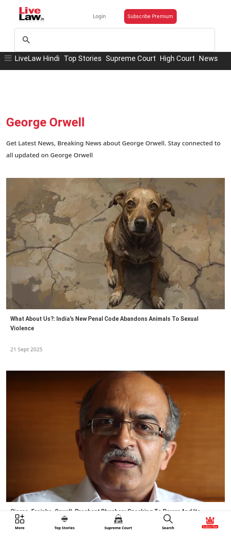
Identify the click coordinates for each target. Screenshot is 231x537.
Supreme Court (131, 58)
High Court (177, 58)
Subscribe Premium (150, 16)
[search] (113, 40)
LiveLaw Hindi (37, 58)
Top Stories (83, 58)
